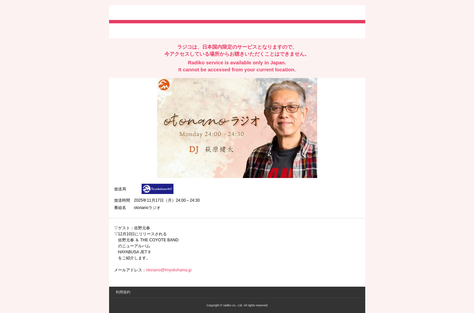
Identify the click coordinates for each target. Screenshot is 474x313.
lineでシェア (182, 30)
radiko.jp (134, 13)
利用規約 (123, 292)
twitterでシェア (124, 30)
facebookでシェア (151, 30)
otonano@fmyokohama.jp (169, 270)
